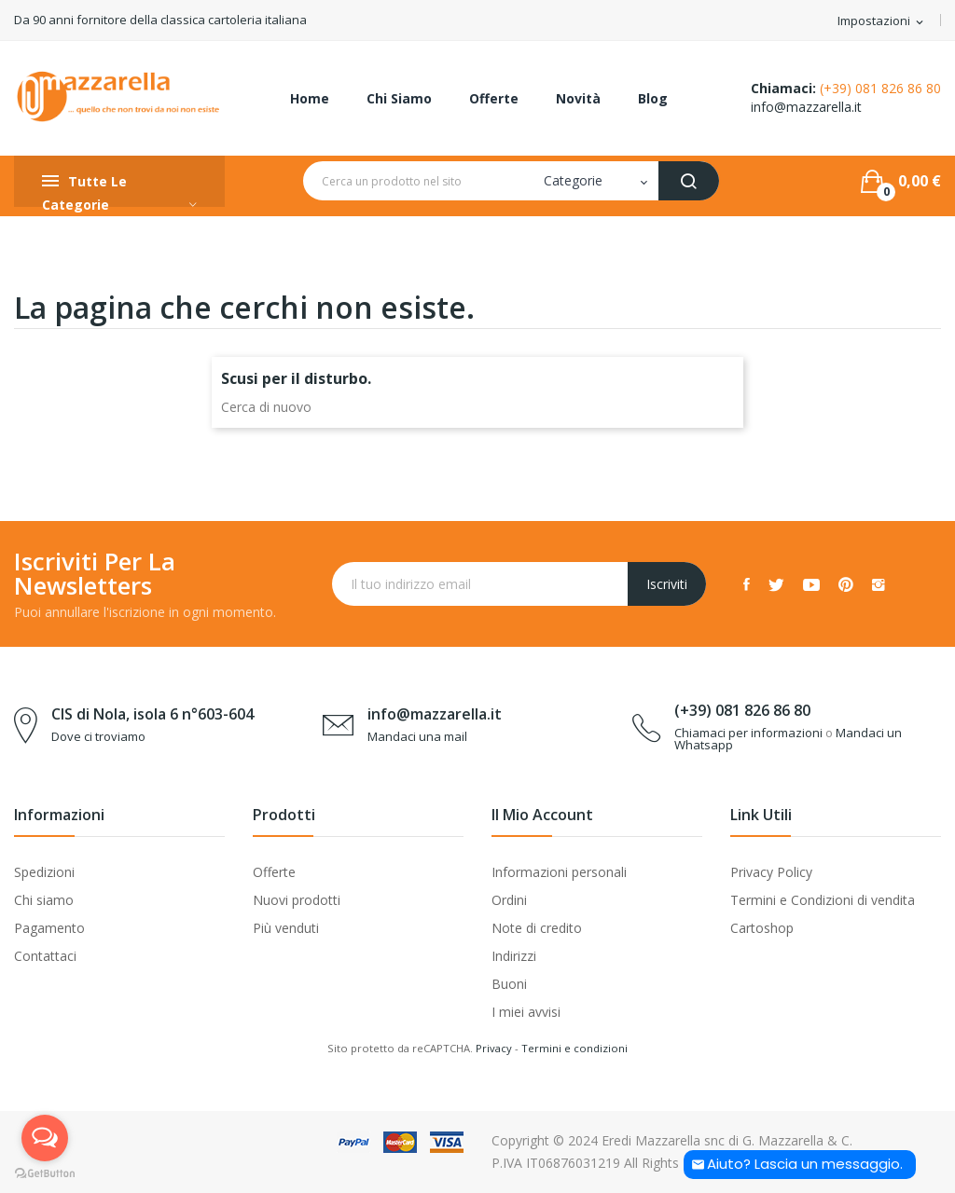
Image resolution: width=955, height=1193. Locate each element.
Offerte (274, 872)
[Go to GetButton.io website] (45, 1174)
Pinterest (845, 584)
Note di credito (536, 928)
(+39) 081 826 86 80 (880, 88)
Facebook (746, 584)
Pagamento (49, 928)
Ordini (509, 900)
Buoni (509, 984)
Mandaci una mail (417, 736)
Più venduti (286, 928)
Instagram (878, 584)
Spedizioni (44, 872)
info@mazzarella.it (806, 107)
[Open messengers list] (44, 1138)
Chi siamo (44, 900)
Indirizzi (513, 956)
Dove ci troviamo (98, 736)
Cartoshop (762, 928)
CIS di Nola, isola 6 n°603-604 (152, 714)
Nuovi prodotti (296, 900)
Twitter (776, 584)
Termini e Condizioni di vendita (822, 900)
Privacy (494, 1048)
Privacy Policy (771, 872)
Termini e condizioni (574, 1048)
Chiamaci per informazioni (748, 732)
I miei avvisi (526, 1012)
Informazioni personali (559, 872)
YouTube (811, 584)
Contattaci (45, 956)
